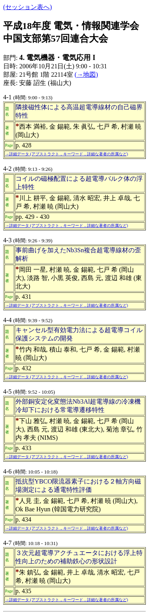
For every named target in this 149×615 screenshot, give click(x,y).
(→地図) (86, 74)
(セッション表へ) (27, 7)
